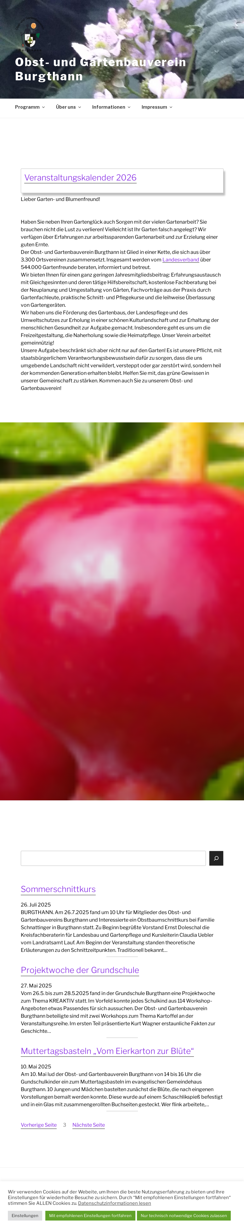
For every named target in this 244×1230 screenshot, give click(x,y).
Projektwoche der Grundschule (80, 970)
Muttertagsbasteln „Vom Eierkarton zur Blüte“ (107, 1051)
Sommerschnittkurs (58, 889)
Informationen (111, 107)
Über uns (69, 107)
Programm (30, 107)
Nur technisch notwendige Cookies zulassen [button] (184, 1215)
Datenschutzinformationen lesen (114, 1203)
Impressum (157, 107)
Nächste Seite (88, 1125)
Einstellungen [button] (25, 1215)
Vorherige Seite (39, 1125)
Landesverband (180, 260)
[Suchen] (216, 858)
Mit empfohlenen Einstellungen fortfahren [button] (90, 1215)
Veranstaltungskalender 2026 (80, 177)
